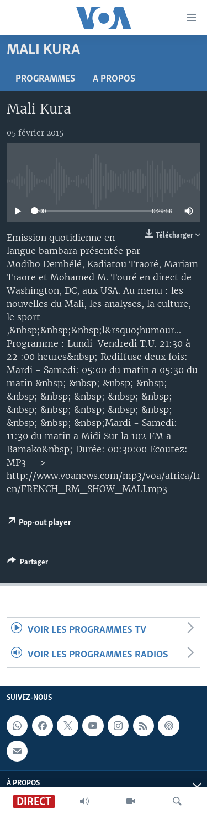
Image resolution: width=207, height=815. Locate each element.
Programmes (45, 79)
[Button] (27, 563)
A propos (114, 79)
